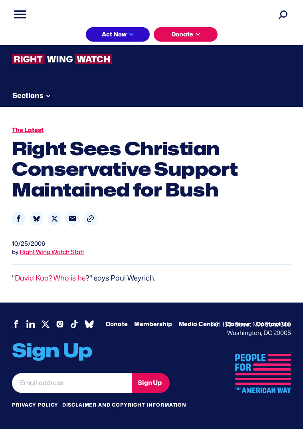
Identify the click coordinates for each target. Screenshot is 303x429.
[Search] (283, 14)
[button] (90, 218)
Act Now (114, 34)
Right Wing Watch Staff (52, 252)
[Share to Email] (72, 218)
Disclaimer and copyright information (124, 405)
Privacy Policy (35, 405)
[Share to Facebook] (18, 218)
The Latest (28, 130)
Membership (153, 324)
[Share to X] (54, 218)
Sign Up (150, 383)
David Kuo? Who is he (50, 278)
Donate (182, 34)
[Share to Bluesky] (36, 218)
